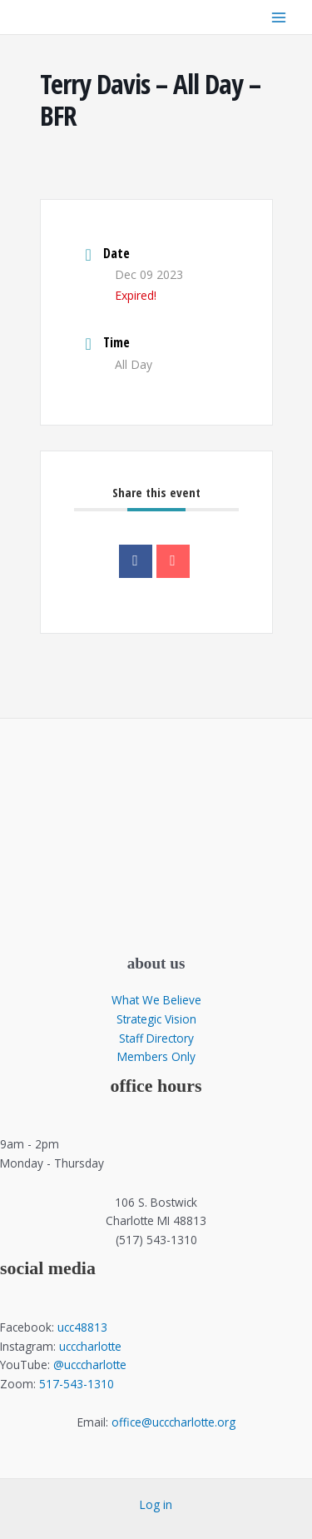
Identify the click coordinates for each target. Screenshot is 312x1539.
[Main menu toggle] (279, 17)
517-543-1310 (76, 1384)
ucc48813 (82, 1327)
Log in (156, 1504)
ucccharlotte (90, 1346)
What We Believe (156, 1000)
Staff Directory (156, 1038)
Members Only (156, 1056)
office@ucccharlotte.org (173, 1422)
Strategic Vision (156, 1019)
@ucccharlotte (89, 1364)
